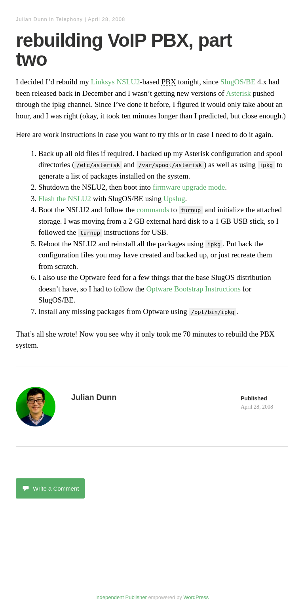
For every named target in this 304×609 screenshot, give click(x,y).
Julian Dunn (32, 19)
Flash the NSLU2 (64, 198)
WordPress (196, 597)
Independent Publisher (121, 597)
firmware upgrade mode (189, 187)
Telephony (69, 19)
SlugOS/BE (238, 82)
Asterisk (238, 93)
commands (153, 210)
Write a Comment (50, 488)
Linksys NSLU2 (115, 82)
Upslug (174, 198)
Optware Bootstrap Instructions (193, 289)
